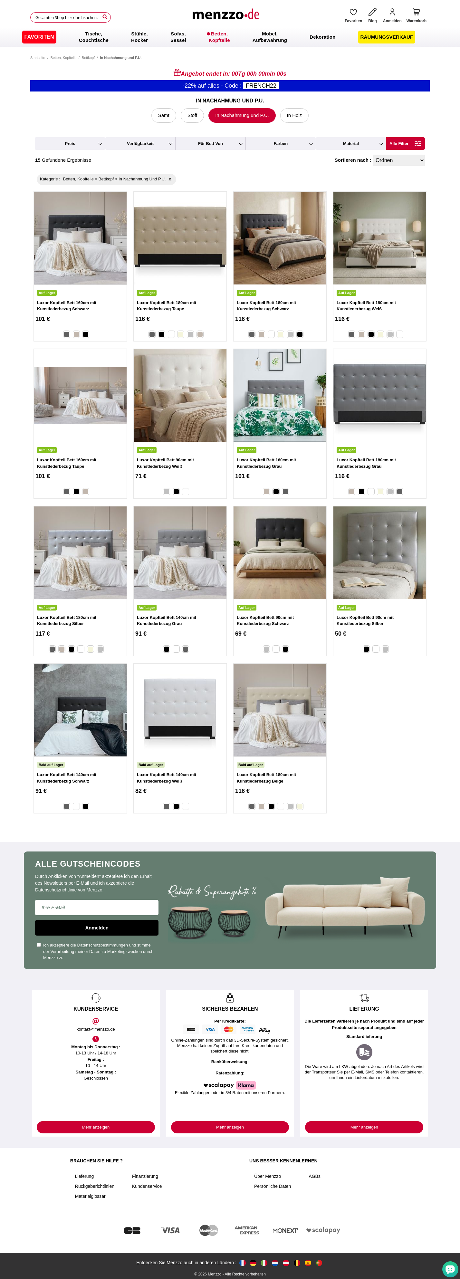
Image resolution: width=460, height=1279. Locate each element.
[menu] (230, 37)
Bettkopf (88, 58)
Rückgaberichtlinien (94, 1186)
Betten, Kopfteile (64, 58)
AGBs (315, 1176)
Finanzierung (145, 1176)
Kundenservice (147, 1186)
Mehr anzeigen (96, 1127)
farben (281, 143)
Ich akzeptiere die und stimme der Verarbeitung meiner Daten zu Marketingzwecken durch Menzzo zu (95, 951)
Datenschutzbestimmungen (102, 945)
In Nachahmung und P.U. (242, 115)
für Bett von (210, 143)
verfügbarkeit (140, 143)
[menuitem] (39, 37)
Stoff (192, 115)
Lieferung (84, 1176)
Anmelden (97, 927)
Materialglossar (90, 1196)
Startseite (37, 58)
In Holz (294, 115)
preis (70, 143)
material (351, 143)
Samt (163, 115)
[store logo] (225, 17)
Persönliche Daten (272, 1186)
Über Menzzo (267, 1176)
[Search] (105, 17)
